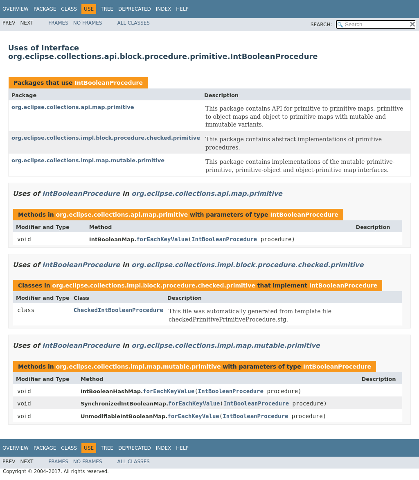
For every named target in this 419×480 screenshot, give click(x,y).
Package (45, 9)
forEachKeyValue (162, 239)
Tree (107, 9)
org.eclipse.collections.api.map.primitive (72, 107)
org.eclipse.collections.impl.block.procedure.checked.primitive (105, 138)
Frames (58, 23)
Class (69, 9)
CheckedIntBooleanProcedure (118, 310)
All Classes (133, 23)
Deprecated (134, 9)
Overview (15, 9)
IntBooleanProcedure (108, 82)
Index (163, 9)
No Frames (87, 23)
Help (182, 9)
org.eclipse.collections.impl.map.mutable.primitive (87, 160)
